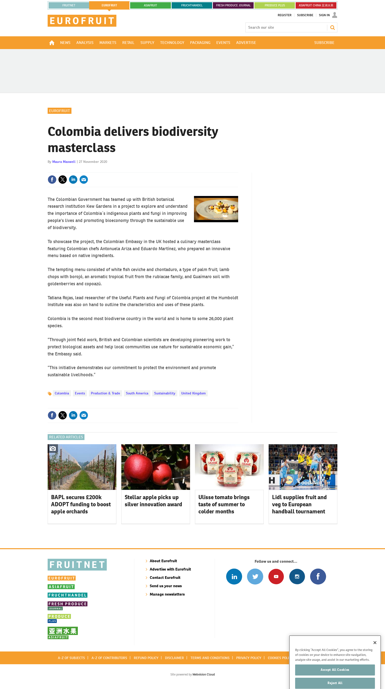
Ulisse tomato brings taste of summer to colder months (224, 504)
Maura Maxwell (64, 161)
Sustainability (164, 393)
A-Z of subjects (71, 658)
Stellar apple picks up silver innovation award (153, 501)
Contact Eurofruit (165, 577)
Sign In (324, 15)
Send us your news (166, 585)
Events (80, 393)
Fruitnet (68, 5)
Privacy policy (248, 658)
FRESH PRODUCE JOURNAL (233, 5)
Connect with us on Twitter (255, 577)
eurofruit (109, 5)
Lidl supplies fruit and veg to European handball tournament (299, 504)
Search (332, 27)
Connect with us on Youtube (276, 577)
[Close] (375, 651)
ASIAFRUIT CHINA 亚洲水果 (316, 5)
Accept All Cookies (335, 678)
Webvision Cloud (203, 674)
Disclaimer (174, 658)
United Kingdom (193, 393)
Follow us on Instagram (297, 577)
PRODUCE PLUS (275, 5)
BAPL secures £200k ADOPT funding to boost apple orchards (81, 504)
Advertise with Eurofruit (170, 569)
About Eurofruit (163, 560)
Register (284, 15)
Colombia (62, 393)
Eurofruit (59, 110)
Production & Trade (105, 393)
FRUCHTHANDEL (192, 5)
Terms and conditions (210, 658)
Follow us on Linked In (234, 577)
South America (137, 393)
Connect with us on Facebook (318, 577)
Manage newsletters (167, 594)
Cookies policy (280, 658)
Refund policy (146, 658)
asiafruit (150, 5)
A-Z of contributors (109, 658)
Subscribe (305, 15)
